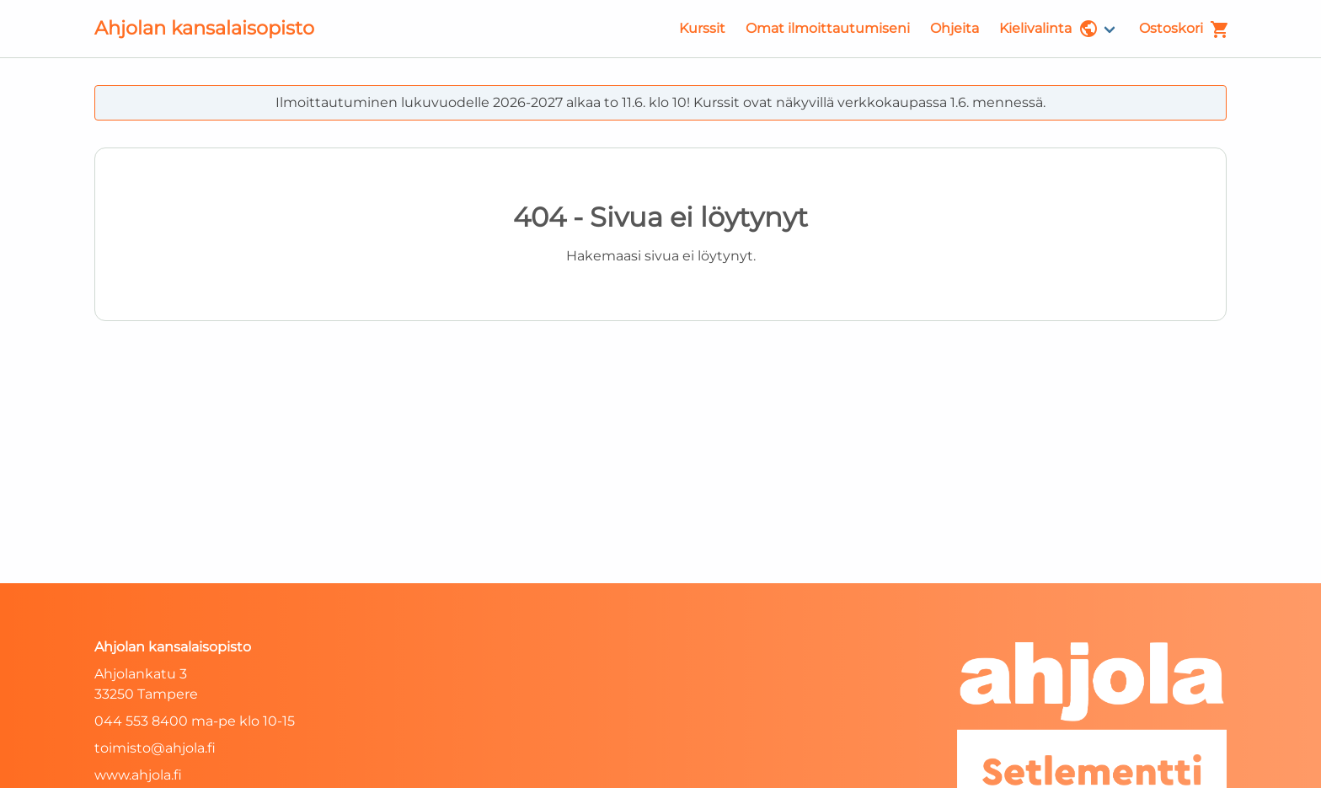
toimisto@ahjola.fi (155, 748)
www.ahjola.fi (138, 775)
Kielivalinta (1049, 29)
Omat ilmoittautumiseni (828, 28)
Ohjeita (954, 28)
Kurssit (702, 28)
